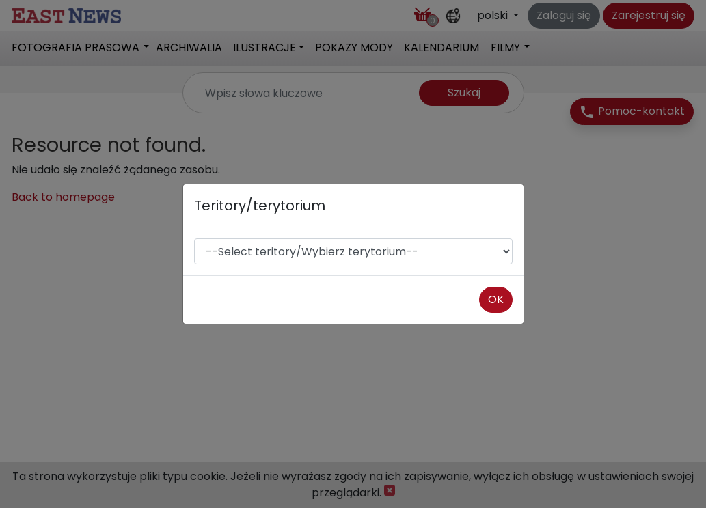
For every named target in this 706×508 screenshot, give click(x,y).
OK (496, 299)
